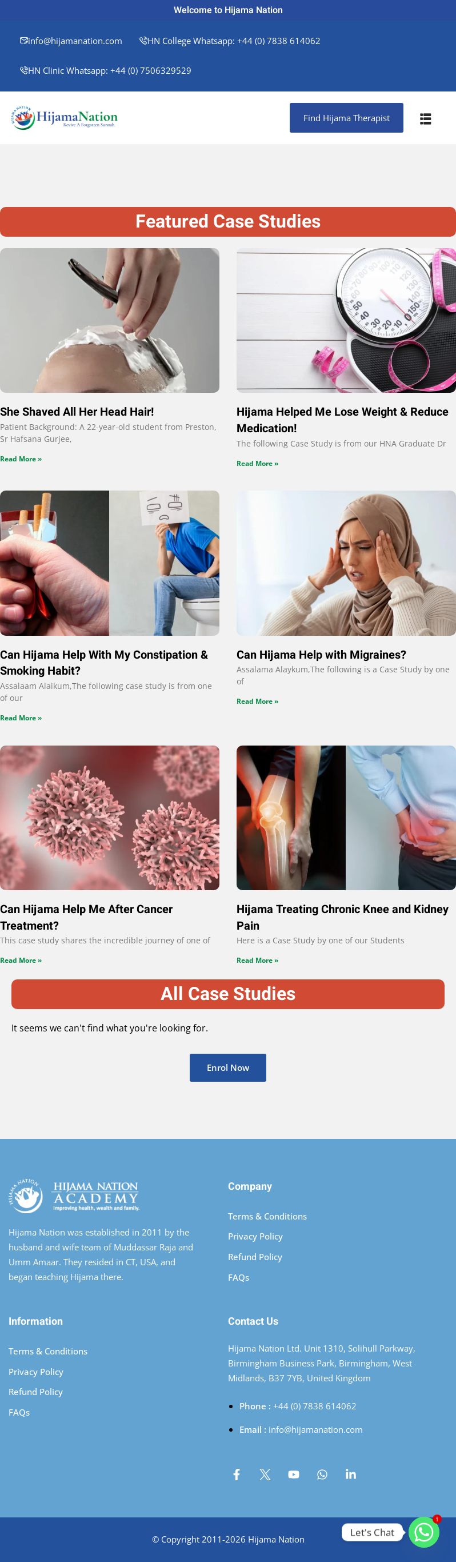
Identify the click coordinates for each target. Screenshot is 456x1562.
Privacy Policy (255, 1236)
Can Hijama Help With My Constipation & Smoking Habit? (104, 663)
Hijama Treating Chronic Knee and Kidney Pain (343, 917)
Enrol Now (228, 1067)
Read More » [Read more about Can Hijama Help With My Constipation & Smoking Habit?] (21, 718)
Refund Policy (255, 1256)
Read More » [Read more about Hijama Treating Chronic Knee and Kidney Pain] (257, 960)
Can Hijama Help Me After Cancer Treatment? (86, 917)
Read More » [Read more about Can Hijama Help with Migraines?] (257, 701)
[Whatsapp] (424, 1532)
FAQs (238, 1277)
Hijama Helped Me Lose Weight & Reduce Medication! (343, 420)
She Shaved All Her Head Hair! (77, 412)
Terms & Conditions (267, 1216)
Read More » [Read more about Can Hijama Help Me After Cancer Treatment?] (21, 960)
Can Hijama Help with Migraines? (321, 655)
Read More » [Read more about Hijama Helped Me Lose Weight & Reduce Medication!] (257, 463)
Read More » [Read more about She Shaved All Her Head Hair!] (21, 459)
